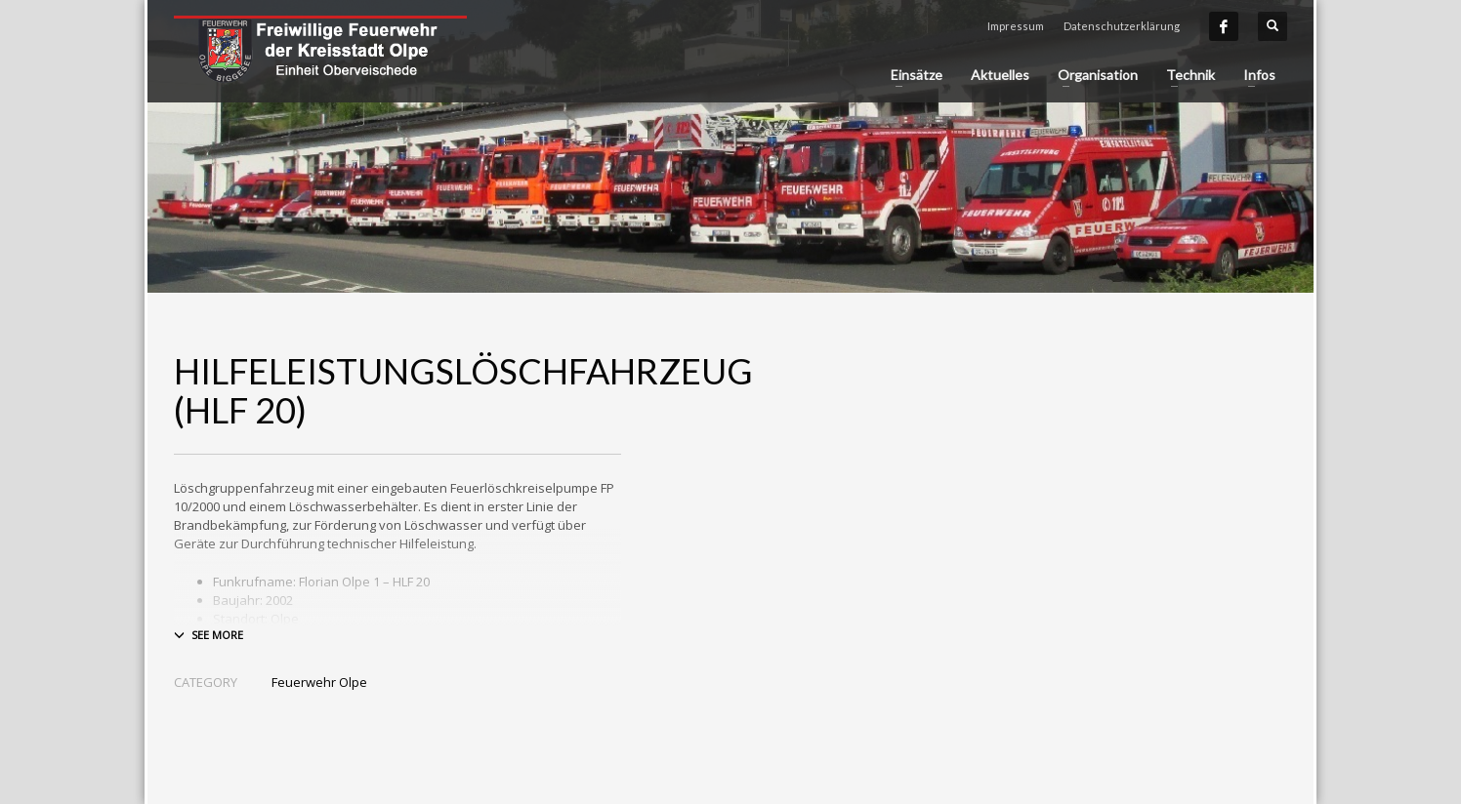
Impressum (1015, 26)
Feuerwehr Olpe (319, 682)
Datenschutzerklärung (1122, 26)
